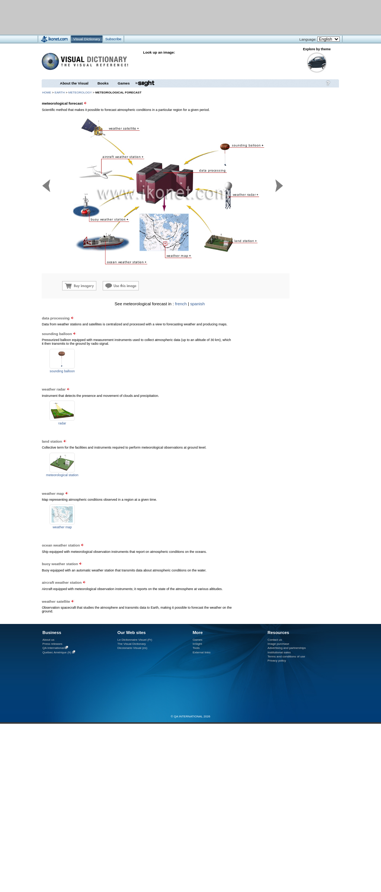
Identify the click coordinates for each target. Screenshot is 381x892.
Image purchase (278, 644)
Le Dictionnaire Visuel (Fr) (134, 639)
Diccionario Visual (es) (132, 648)
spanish (197, 304)
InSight (197, 644)
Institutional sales (279, 652)
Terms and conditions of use (286, 656)
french (181, 304)
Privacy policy (277, 660)
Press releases (52, 644)
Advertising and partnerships (287, 648)
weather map (62, 527)
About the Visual (74, 83)
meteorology (80, 92)
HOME (46, 92)
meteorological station (62, 475)
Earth (60, 92)
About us (48, 639)
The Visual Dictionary (131, 644)
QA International (53, 648)
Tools (196, 648)
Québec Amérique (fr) (56, 652)
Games (123, 83)
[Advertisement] (92, 367)
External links (202, 652)
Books (103, 83)
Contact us (275, 639)
